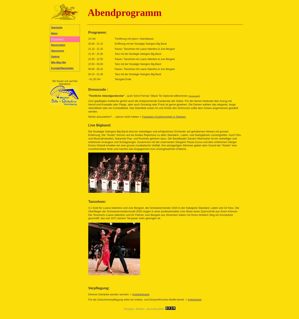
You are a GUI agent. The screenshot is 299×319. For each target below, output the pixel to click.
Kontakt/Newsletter (62, 68)
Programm (57, 39)
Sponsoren (57, 50)
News (54, 33)
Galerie (55, 56)
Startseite (56, 27)
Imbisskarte (194, 299)
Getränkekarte (140, 294)
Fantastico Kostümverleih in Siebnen (164, 116)
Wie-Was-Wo (58, 62)
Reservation (58, 45)
